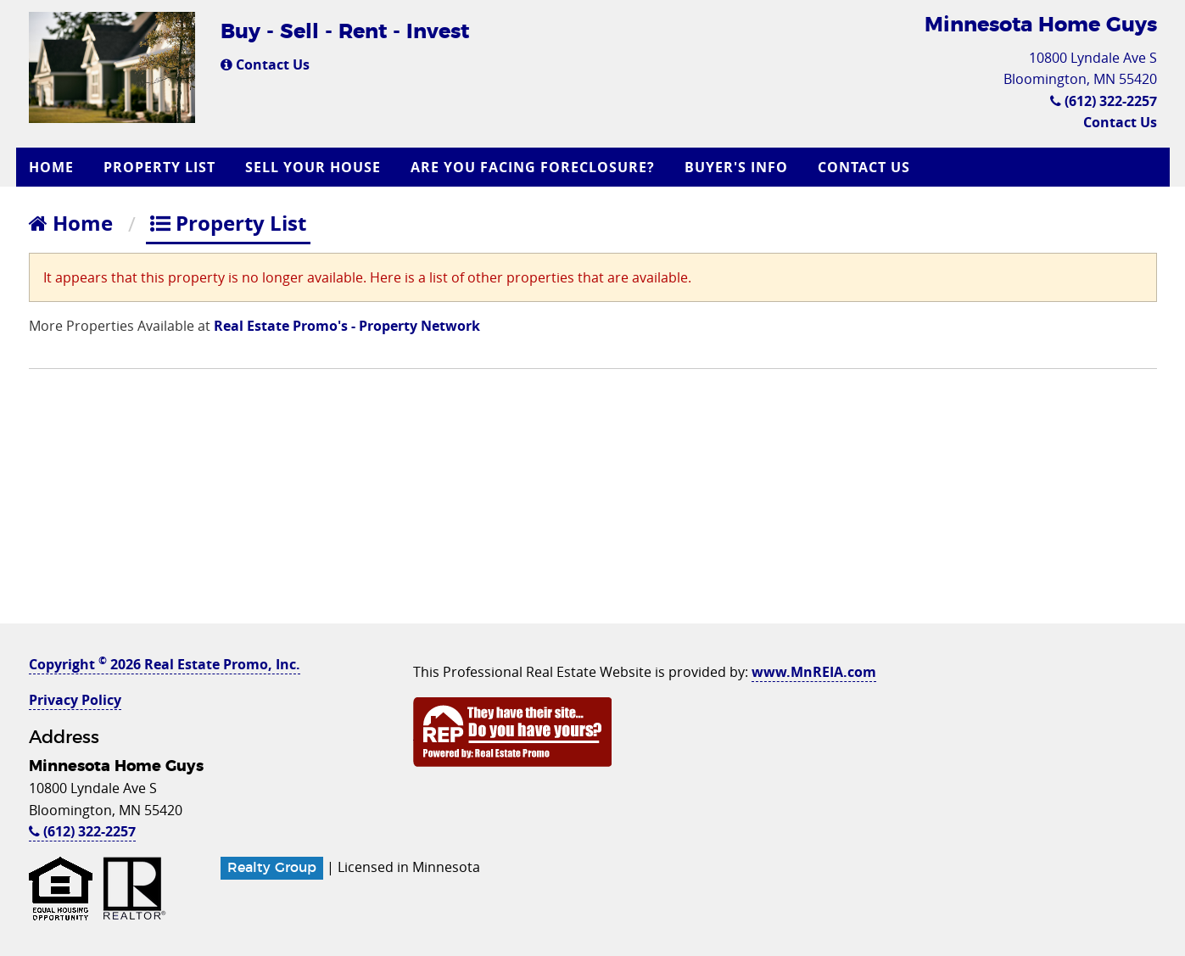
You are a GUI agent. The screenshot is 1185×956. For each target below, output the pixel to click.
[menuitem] (53, 167)
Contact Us (265, 64)
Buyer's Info (736, 167)
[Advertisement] (593, 504)
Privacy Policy (75, 699)
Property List (159, 167)
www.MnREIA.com (814, 671)
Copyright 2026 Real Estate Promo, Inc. (164, 664)
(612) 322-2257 (1103, 101)
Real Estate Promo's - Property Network (347, 325)
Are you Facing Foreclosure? (533, 167)
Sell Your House (313, 167)
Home (51, 167)
